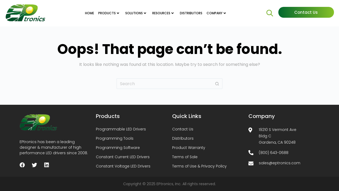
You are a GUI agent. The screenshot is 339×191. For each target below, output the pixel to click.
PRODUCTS (107, 13)
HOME (89, 13)
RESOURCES (161, 13)
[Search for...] (164, 83)
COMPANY (214, 13)
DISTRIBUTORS (191, 13)
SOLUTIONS (134, 13)
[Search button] (217, 83)
